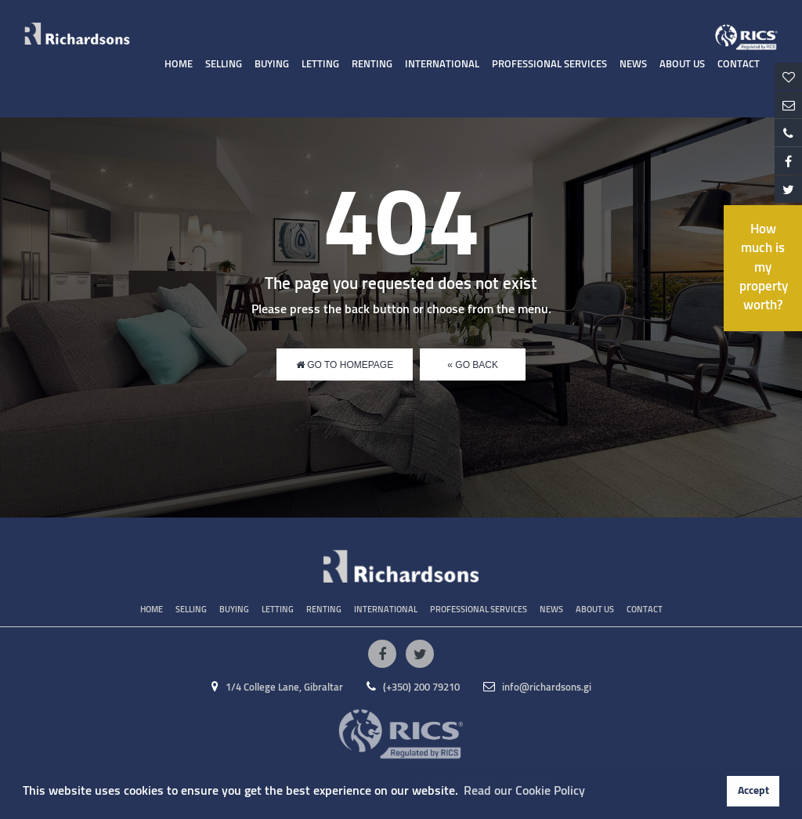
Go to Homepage (344, 364)
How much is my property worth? (763, 267)
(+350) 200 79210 (413, 688)
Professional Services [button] (549, 65)
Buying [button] (272, 65)
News (633, 65)
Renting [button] (372, 65)
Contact (738, 65)
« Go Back (472, 364)
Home (178, 65)
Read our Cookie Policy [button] (524, 791)
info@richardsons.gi (537, 688)
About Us (682, 65)
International (442, 65)
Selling (223, 65)
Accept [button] (753, 790)
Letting (320, 65)
